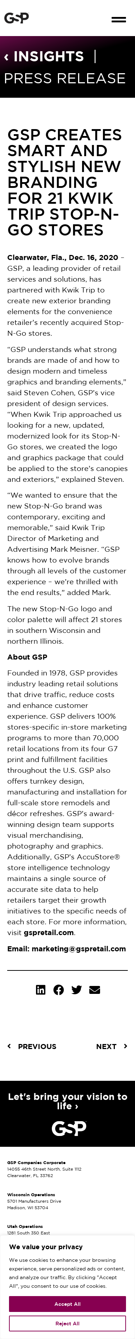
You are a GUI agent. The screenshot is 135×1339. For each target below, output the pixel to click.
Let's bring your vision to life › (67, 1101)
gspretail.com (49, 932)
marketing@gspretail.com (79, 948)
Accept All (67, 1304)
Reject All (67, 1323)
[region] (67, 1287)
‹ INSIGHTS (44, 56)
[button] (119, 13)
